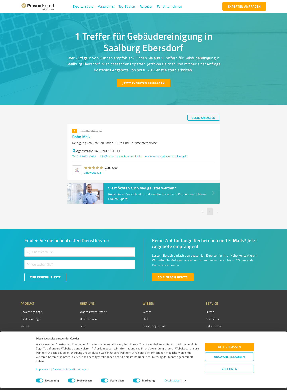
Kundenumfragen (31, 319)
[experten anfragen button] (244, 6)
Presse (187, 312)
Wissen (132, 312)
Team (75, 326)
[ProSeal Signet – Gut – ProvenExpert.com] (251, 319)
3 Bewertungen (93, 172)
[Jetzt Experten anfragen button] (143, 83)
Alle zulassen (229, 349)
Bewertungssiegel (31, 312)
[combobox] (79, 252)
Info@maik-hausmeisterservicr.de (120, 156)
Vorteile (25, 326)
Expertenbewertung (195, 333)
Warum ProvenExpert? (85, 312)
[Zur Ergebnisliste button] (45, 277)
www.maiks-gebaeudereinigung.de (166, 156)
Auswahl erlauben (229, 358)
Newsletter (190, 319)
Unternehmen (80, 319)
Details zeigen (172, 382)
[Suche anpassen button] (203, 118)
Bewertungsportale (139, 326)
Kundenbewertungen (140, 333)
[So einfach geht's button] (173, 277)
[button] (83, 6)
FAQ (130, 319)
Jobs (75, 333)
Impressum (43, 371)
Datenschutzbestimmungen (70, 371)
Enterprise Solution (32, 333)
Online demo (191, 326)
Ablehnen (229, 371)
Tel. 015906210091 (84, 156)
